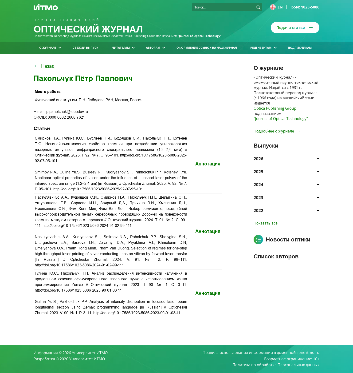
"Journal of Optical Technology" (281, 118)
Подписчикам (300, 48)
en (276, 7)
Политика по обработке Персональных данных (275, 365)
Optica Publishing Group (275, 108)
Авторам (155, 48)
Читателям (123, 48)
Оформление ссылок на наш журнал (206, 48)
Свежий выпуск (85, 48)
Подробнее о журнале (277, 131)
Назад (44, 66)
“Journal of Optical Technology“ (200, 36)
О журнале (50, 48)
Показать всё (266, 223)
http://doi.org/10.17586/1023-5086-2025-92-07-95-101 (98, 189)
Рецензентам (263, 48)
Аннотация (207, 163)
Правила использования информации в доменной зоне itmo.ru (261, 352)
